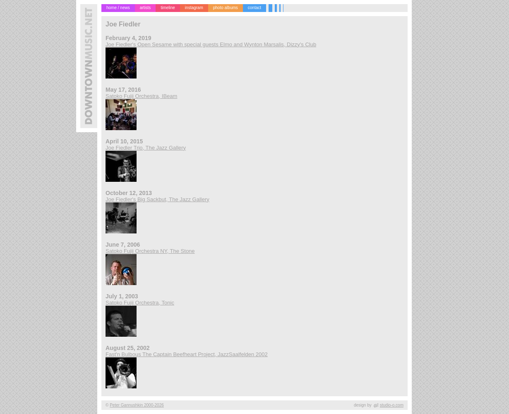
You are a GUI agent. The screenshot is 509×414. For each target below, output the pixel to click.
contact (254, 7)
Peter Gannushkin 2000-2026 (137, 405)
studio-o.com (391, 405)
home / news (118, 7)
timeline (168, 7)
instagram (194, 7)
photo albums (225, 7)
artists (145, 7)
